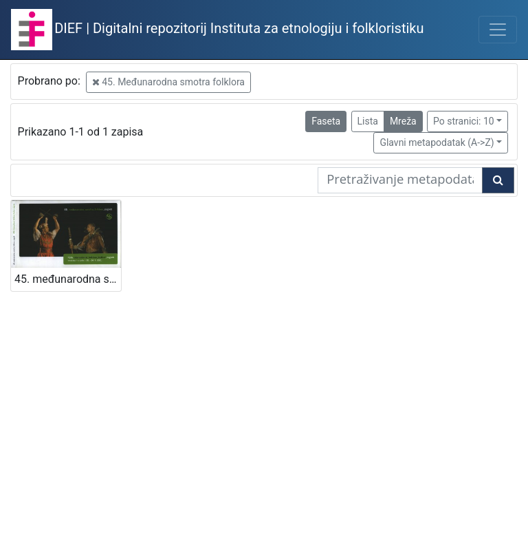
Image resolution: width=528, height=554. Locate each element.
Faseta (325, 121)
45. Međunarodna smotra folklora (168, 81)
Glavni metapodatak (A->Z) (437, 142)
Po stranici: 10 (463, 121)
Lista (368, 121)
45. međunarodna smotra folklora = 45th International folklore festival (67, 279)
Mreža (403, 121)
